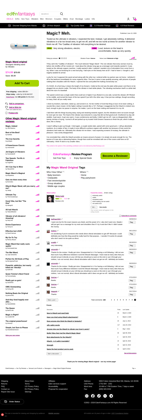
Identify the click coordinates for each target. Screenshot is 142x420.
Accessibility (53, 386)
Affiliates (51, 381)
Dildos (65, 19)
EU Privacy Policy (32, 389)
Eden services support (57, 384)
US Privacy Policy (32, 386)
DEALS (10, 19)
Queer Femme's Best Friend (17, 274)
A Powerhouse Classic (15, 145)
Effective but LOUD (14, 231)
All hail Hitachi (12, 210)
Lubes (87, 19)
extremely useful (97, 195)
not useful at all (97, 203)
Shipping (4, 381)
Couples (57, 19)
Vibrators (34, 19)
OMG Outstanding (13, 287)
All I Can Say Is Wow (14, 167)
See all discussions (130, 353)
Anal (72, 19)
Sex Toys (25, 19)
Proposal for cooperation (58, 389)
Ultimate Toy (11, 195)
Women (48, 19)
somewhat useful (98, 199)
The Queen (10, 308)
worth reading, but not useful (101, 201)
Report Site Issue (8, 392)
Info (93, 19)
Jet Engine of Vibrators (15, 152)
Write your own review (13, 335)
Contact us (5, 389)
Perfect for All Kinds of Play (17, 259)
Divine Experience (13, 225)
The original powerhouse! (16, 321)
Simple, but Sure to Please (17, 328)
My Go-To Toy (11, 237)
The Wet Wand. (12, 252)
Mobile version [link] (53, 413)
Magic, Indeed (11, 126)
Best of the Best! (13, 132)
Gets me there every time (16, 180)
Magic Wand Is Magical (15, 173)
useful (94, 197)
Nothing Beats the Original (17, 293)
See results (103, 207)
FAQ (3, 386)
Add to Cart (22, 83)
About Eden (29, 381)
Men (42, 19)
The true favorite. (13, 139)
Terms (27, 384)
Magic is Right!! (12, 315)
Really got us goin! (13, 280)
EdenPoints (10, 97)
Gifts (17, 19)
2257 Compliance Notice (119, 413)
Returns (4, 384)
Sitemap (28, 392)
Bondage (79, 19)
